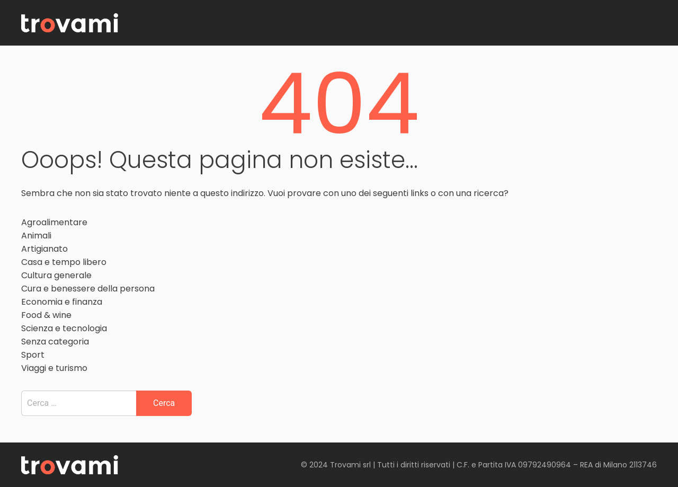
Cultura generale (56, 275)
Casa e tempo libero (63, 262)
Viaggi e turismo (54, 368)
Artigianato (44, 249)
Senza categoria (55, 341)
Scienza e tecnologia (64, 328)
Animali (36, 235)
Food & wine (46, 315)
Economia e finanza (61, 302)
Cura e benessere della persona (88, 288)
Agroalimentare (54, 222)
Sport (32, 355)
